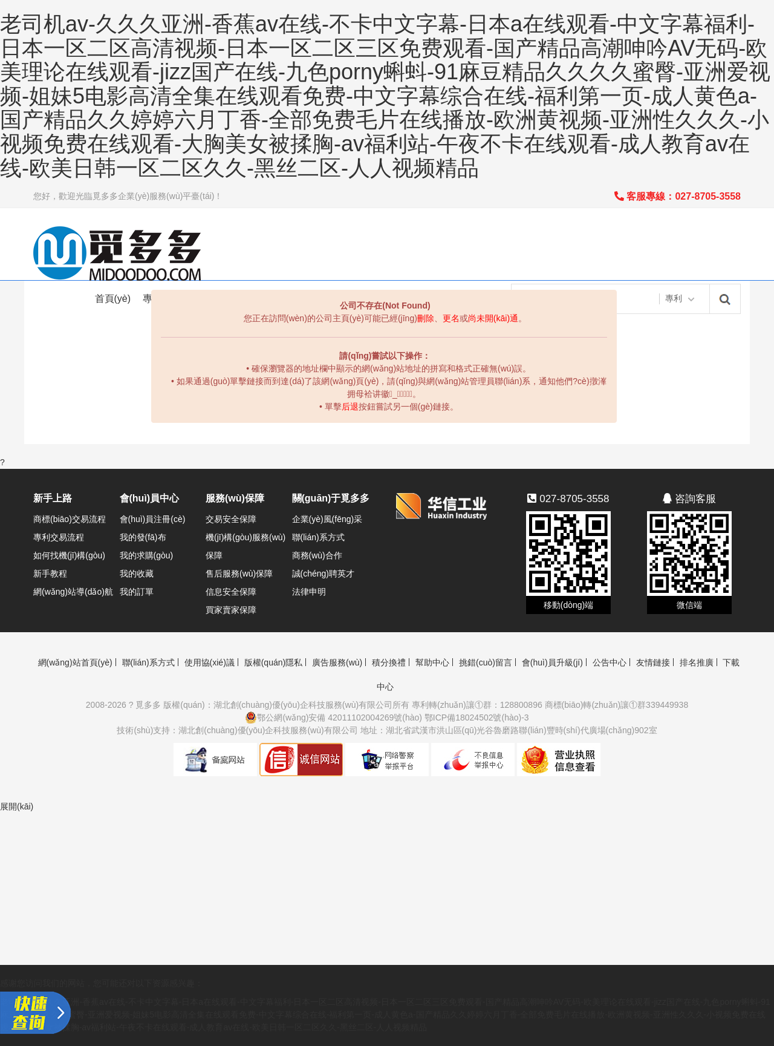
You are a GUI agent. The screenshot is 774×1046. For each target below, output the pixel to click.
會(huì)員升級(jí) (552, 662)
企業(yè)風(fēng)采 (327, 519)
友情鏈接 (653, 662)
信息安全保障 (231, 592)
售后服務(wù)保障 (239, 573)
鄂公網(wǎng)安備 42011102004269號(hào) (333, 717)
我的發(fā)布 (143, 537)
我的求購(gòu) (147, 555)
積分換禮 (389, 662)
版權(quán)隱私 (273, 662)
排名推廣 (697, 662)
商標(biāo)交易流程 (69, 519)
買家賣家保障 (231, 610)
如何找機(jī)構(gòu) (69, 555)
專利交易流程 (58, 537)
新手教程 (50, 573)
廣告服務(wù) (337, 662)
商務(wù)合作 (317, 555)
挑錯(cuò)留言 (485, 662)
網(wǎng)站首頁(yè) (75, 662)
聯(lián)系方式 (318, 537)
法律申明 (309, 592)
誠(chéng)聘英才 (323, 573)
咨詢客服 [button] (689, 499)
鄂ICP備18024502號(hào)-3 (476, 717)
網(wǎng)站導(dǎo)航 (73, 592)
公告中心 (609, 662)
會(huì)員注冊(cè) (153, 519)
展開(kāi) (16, 806)
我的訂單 (137, 592)
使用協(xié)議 (209, 662)
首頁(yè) (113, 298)
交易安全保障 (231, 519)
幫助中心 (432, 662)
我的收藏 (137, 573)
